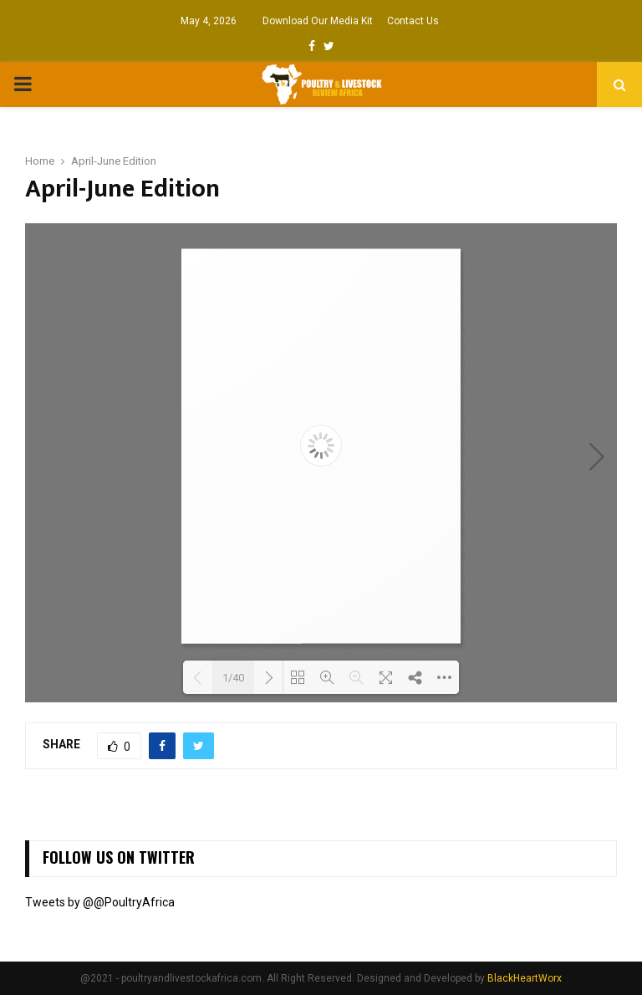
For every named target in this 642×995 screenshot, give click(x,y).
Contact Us (413, 21)
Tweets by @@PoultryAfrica (100, 902)
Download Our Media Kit (317, 21)
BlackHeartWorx (524, 978)
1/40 (233, 677)
